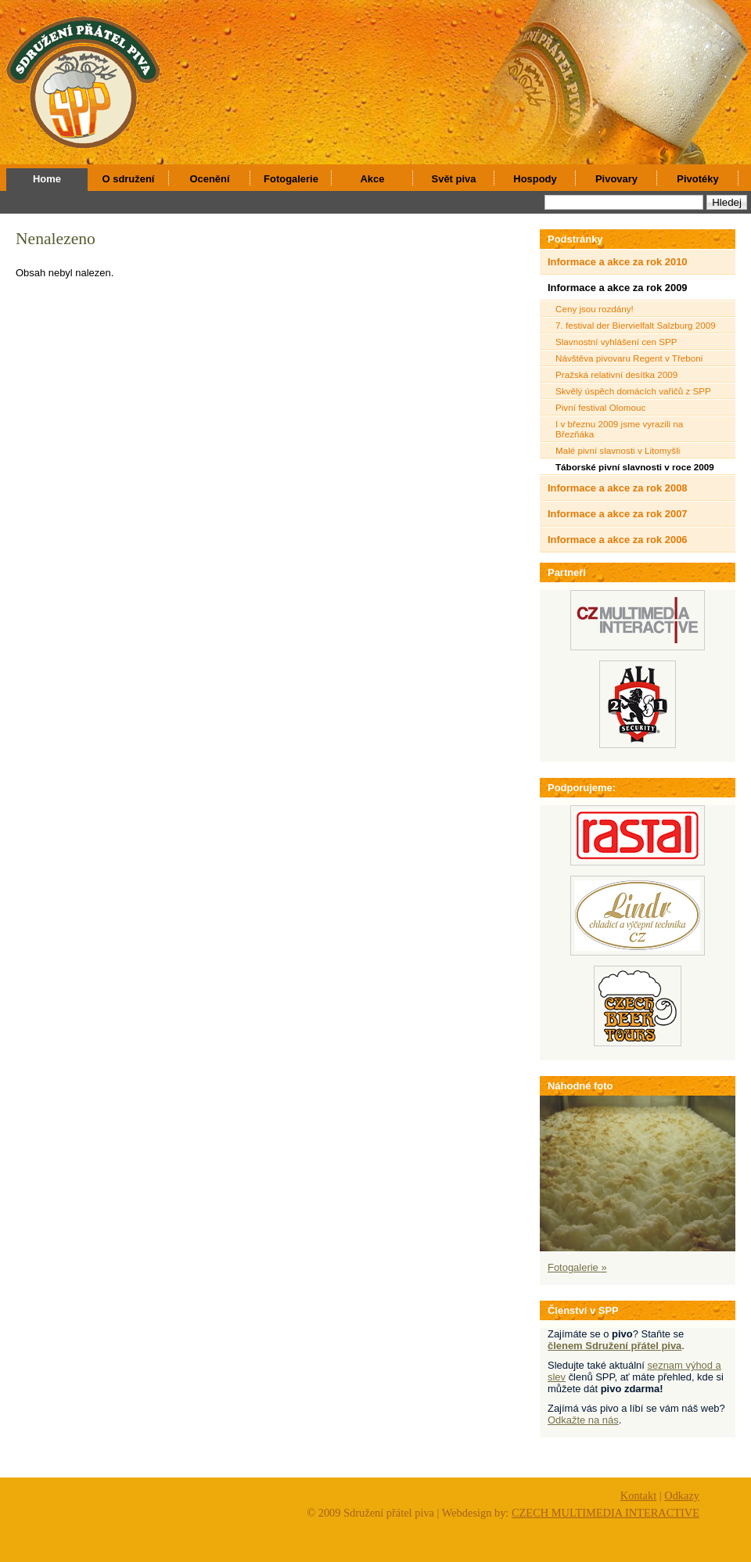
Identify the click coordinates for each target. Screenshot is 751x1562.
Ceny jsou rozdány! (594, 309)
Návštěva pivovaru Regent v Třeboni (628, 358)
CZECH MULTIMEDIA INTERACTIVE (605, 1512)
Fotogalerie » (577, 1267)
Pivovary (616, 179)
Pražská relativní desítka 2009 (616, 374)
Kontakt (638, 1495)
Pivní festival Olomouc (600, 407)
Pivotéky (697, 179)
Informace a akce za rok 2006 (618, 539)
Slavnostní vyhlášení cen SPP (616, 342)
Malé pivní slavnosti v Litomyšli (617, 450)
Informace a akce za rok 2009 (618, 287)
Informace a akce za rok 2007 (618, 514)
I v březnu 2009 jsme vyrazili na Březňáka (619, 429)
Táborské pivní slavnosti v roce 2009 (634, 467)
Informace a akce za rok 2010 (618, 262)
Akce (373, 179)
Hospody (534, 179)
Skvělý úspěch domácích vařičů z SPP (633, 391)
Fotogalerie (291, 179)
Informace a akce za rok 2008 (618, 488)
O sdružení (128, 179)
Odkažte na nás (583, 1420)
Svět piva (454, 179)
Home (47, 179)
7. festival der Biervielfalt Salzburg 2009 (635, 325)
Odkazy (681, 1495)
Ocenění (209, 179)
